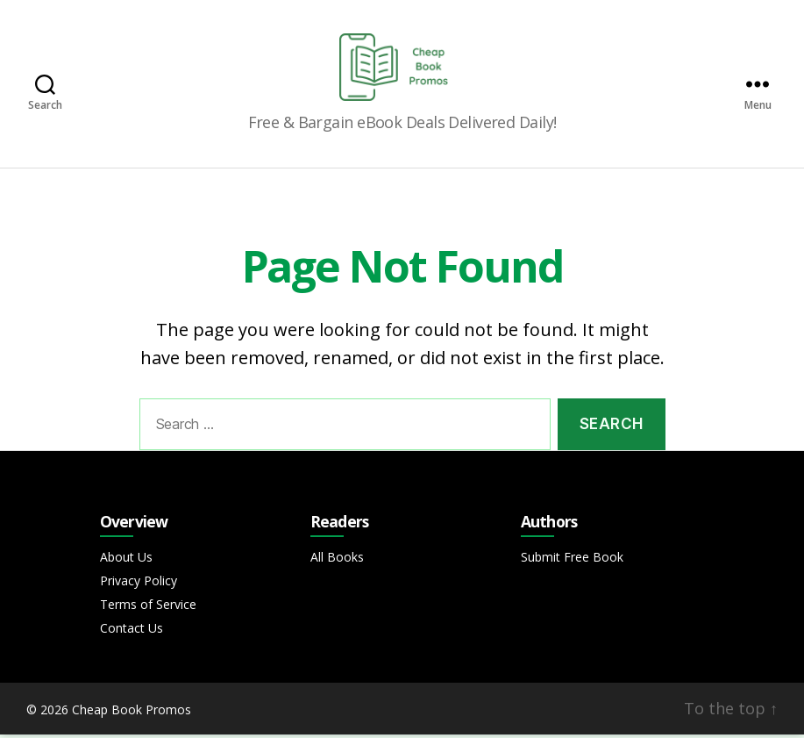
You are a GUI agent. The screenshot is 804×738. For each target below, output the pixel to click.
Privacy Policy (138, 584)
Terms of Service (148, 607)
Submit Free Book (572, 560)
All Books (337, 560)
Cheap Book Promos (131, 713)
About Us (126, 560)
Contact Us (131, 631)
